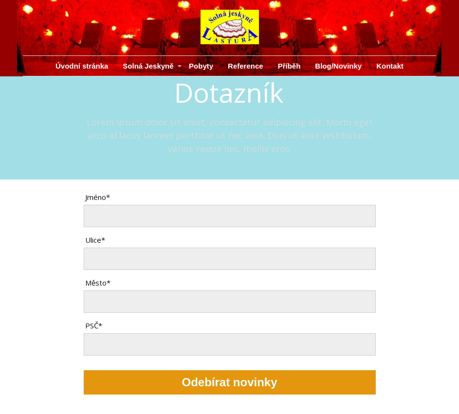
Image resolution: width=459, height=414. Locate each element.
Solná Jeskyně (148, 66)
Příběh (289, 66)
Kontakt (390, 66)
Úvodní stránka (81, 66)
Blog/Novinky (338, 66)
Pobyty (201, 66)
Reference (245, 66)
